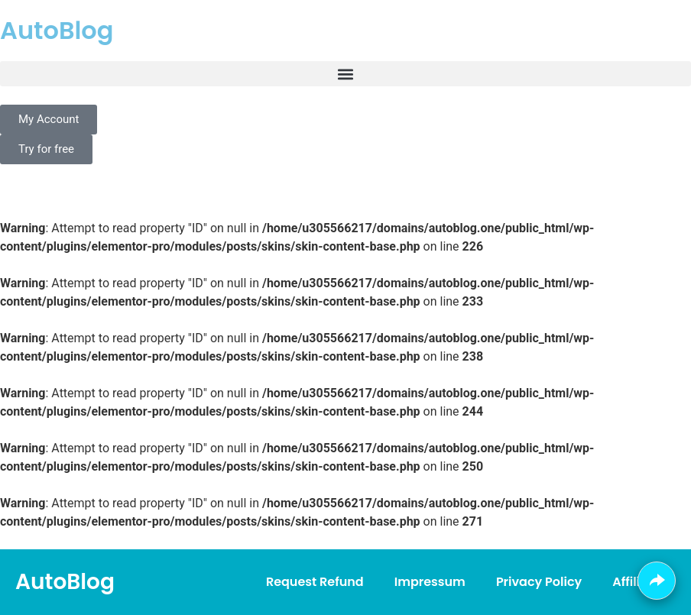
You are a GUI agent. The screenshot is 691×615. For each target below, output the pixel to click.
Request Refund (315, 582)
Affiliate (636, 582)
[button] (345, 73)
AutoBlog (56, 30)
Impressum (430, 582)
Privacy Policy (539, 582)
